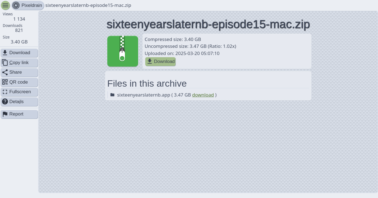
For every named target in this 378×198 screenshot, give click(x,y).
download (203, 95)
